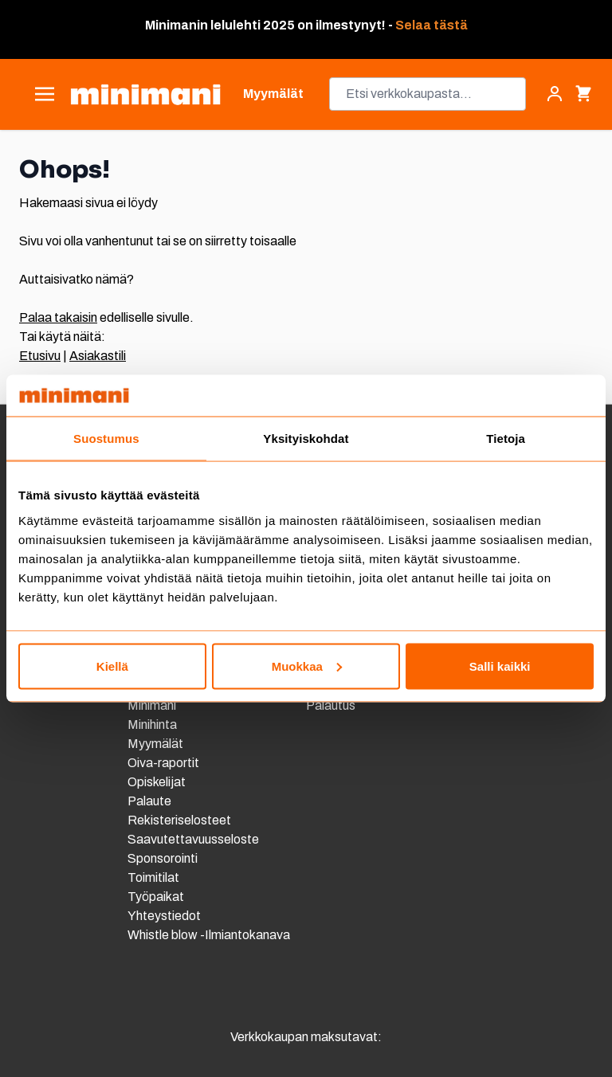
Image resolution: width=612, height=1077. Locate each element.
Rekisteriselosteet (179, 820)
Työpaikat (156, 896)
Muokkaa (307, 665)
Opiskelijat (157, 782)
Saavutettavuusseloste (193, 839)
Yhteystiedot (164, 915)
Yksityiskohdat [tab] (305, 438)
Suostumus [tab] (106, 438)
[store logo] (145, 94)
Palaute (149, 801)
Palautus (330, 705)
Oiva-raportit (165, 763)
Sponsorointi (163, 858)
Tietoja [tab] (505, 438)
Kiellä (112, 665)
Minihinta (152, 724)
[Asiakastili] (554, 94)
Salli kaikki (500, 665)
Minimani (152, 705)
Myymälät (155, 743)
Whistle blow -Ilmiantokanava (209, 935)
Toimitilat (153, 877)
